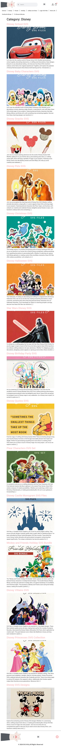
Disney (10, 10)
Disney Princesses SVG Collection (26, 637)
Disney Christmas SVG (19, 213)
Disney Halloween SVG (19, 260)
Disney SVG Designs (18, 684)
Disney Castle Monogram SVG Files (27, 495)
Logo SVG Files (44, 10)
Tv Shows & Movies (19, 14)
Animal (4, 10)
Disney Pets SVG (16, 166)
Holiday (23, 10)
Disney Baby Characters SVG (23, 71)
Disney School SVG (17, 24)
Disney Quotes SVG (18, 400)
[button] (44, 4)
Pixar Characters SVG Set (21, 448)
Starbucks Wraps (6, 14)
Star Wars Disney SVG (19, 308)
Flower (16, 10)
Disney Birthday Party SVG (22, 353)
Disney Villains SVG (18, 590)
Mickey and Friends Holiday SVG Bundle (29, 542)
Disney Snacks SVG (18, 118)
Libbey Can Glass (32, 10)
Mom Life (52, 10)
